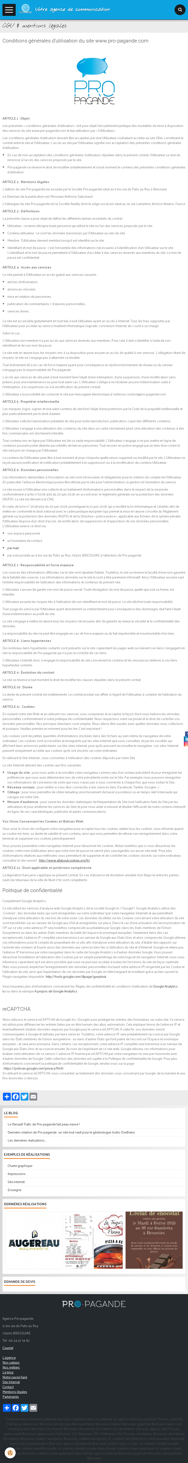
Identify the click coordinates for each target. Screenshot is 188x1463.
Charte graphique (20, 1166)
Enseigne (14, 1190)
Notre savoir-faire (14, 1377)
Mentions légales (14, 1392)
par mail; (13, 548)
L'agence (9, 1357)
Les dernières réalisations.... (27, 1140)
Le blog (7, 1372)
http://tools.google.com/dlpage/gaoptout (76, 976)
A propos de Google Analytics (56, 991)
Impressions (17, 1174)
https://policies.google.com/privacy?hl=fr (33, 1068)
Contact (8, 1387)
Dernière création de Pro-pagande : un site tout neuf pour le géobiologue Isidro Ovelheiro (71, 1132)
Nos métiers (11, 1367)
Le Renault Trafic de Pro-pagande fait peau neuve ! (44, 1124)
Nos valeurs (11, 1362)
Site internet (16, 1182)
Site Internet (11, 1382)
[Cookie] (10, 1452)
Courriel (7, 1348)
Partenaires (10, 1396)
